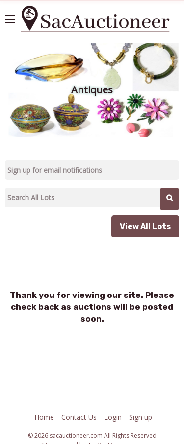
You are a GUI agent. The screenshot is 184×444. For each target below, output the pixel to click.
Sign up (140, 417)
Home (44, 417)
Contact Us (79, 417)
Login (113, 417)
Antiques (92, 89)
